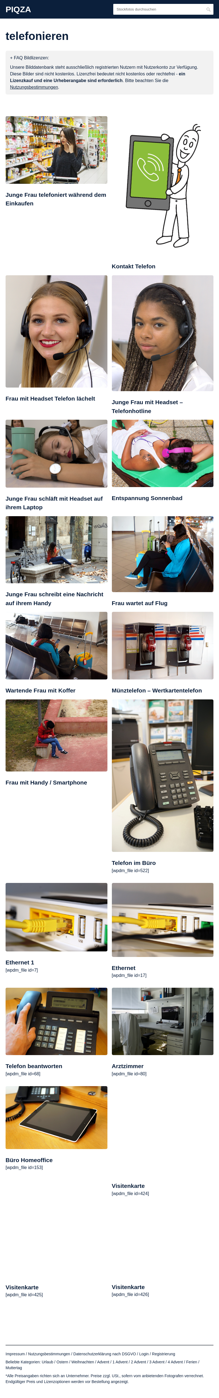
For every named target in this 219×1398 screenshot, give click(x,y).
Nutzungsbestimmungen (49, 1354)
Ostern (62, 1362)
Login (144, 1354)
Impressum (15, 1354)
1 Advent (120, 1362)
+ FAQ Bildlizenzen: (29, 57)
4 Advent (175, 1362)
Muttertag (14, 1368)
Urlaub (47, 1362)
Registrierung (163, 1354)
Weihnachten (83, 1362)
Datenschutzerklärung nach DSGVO (104, 1354)
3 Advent (157, 1362)
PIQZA (18, 9)
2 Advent (138, 1362)
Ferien (191, 1362)
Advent (103, 1362)
